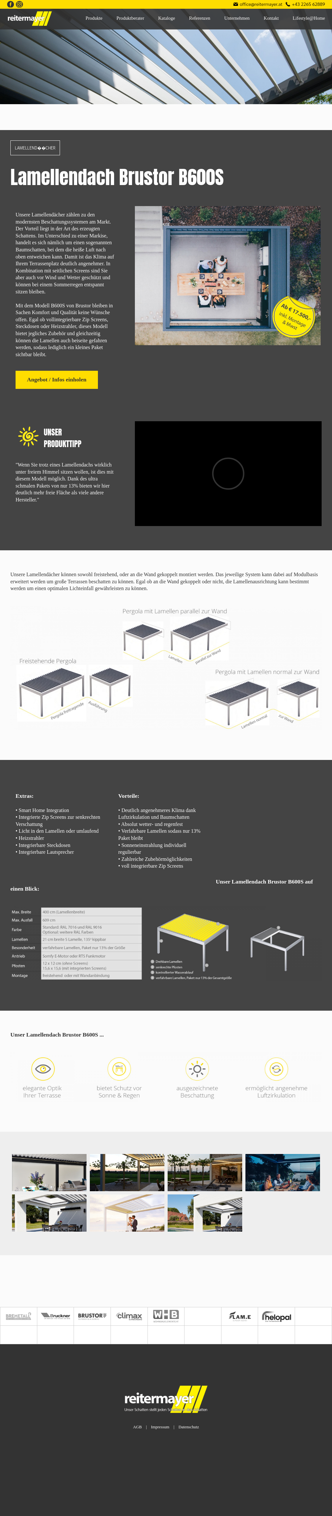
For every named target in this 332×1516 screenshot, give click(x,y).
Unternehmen (237, 18)
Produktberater (130, 18)
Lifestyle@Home (309, 18)
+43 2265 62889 (308, 4)
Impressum (160, 1427)
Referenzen (199, 18)
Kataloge (166, 18)
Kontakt (271, 18)
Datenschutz (188, 1427)
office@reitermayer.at (261, 4)
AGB (137, 1427)
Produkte (94, 18)
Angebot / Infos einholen (56, 379)
